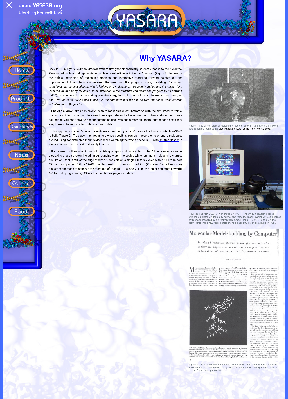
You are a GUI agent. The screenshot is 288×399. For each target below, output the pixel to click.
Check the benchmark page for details (109, 173)
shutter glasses (169, 140)
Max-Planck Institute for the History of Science (244, 128)
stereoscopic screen (62, 144)
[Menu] (9, 5)
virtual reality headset (95, 144)
